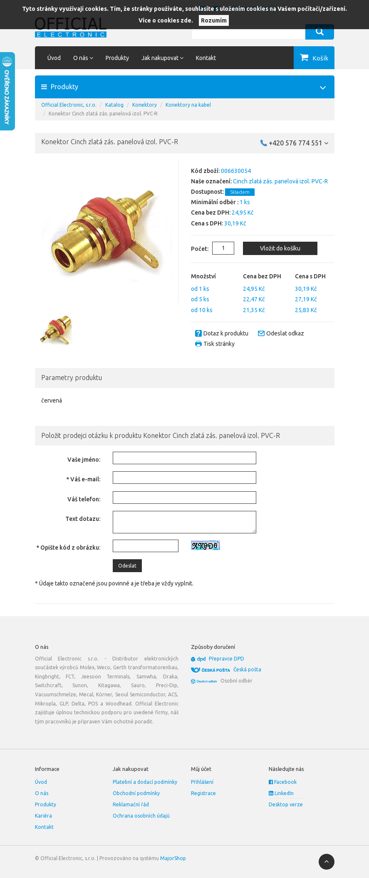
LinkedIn (281, 793)
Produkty (117, 58)
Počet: (193, 248)
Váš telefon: (83, 499)
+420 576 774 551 (298, 143)
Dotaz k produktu (225, 333)
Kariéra (43, 815)
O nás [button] (83, 58)
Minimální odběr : (214, 202)
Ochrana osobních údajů (141, 815)
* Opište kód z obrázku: (68, 547)
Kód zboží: (205, 171)
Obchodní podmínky (136, 793)
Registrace (203, 793)
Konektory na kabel (188, 105)
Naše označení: (211, 181)
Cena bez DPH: (210, 212)
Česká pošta (247, 669)
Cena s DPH (310, 276)
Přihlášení (202, 782)
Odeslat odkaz (285, 333)
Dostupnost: (207, 191)
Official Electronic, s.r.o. (69, 105)
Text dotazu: (82, 518)
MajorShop (173, 858)
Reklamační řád (131, 804)
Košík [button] (320, 58)
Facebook (283, 782)
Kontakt (206, 58)
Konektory (144, 105)
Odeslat (127, 565)
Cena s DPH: (207, 223)
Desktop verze (286, 804)
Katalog (114, 105)
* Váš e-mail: (83, 479)
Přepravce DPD (226, 658)
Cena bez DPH (262, 276)
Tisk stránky (219, 343)
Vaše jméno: (83, 459)
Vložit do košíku (279, 248)
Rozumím (214, 20)
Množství (203, 276)
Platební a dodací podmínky (145, 782)
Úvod (54, 58)
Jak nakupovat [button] (162, 58)
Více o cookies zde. (166, 20)
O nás (41, 793)
